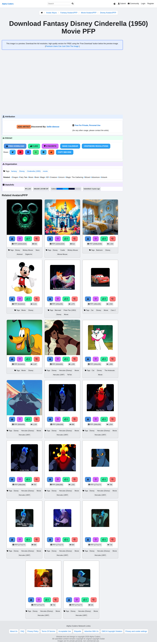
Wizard (87, 177)
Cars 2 (113, 310)
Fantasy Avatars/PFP (69, 13)
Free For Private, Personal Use (87, 125)
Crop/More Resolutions (96, 146)
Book (36, 177)
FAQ (22, 631)
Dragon (14, 177)
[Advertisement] (62, 96)
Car (92, 310)
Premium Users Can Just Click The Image (62, 46)
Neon (38, 250)
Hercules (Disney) (65, 370)
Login (143, 4)
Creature (53, 177)
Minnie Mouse (62, 254)
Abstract (20, 254)
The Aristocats (110, 370)
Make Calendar (70, 146)
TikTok (69, 375)
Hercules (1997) (58, 375)
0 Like (34, 146)
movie (45, 171)
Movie (23, 310)
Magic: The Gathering (74, 177)
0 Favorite (50, 146)
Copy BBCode (64, 152)
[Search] (72, 4)
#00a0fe (66, 189)
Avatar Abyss (51, 13)
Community (133, 4)
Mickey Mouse (28, 250)
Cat (93, 370)
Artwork (103, 177)
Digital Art (28, 254)
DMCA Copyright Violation (112, 631)
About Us (13, 631)
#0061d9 (59, 189)
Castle (62, 250)
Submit (122, 4)
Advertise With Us (91, 631)
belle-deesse (53, 126)
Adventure (95, 177)
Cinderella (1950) (34, 171)
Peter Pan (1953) (70, 310)
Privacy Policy (32, 631)
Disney (22, 171)
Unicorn (61, 177)
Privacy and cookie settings (136, 631)
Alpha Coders (8, 4)
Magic (42, 177)
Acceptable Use (65, 631)
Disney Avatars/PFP (108, 13)
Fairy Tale (23, 177)
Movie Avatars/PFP (89, 13)
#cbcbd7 (78, 189)
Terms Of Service (48, 631)
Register (150, 4)
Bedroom (99, 250)
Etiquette (77, 631)
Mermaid (58, 310)
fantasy (14, 171)
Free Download (15, 146)
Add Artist (24, 126)
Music (31, 177)
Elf (47, 177)
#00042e (72, 189)
